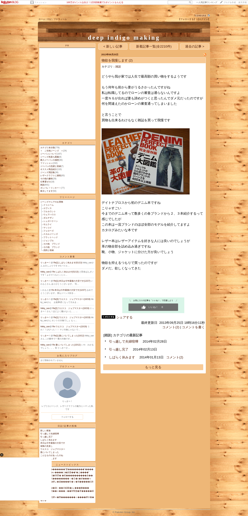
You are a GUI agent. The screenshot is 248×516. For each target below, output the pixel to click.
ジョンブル (48, 240)
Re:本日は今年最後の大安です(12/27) (69, 290)
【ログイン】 (203, 19)
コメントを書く (193, 327)
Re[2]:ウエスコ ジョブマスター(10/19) (71, 308)
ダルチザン (48, 218)
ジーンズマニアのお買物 (51, 202)
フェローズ (48, 231)
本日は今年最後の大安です (52, 443)
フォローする (67, 417)
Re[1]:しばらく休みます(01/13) (68, 262)
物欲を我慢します (115, 60)
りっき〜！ (45, 262)
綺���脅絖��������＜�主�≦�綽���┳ (65, 478)
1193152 (200, 15)
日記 (49, 19)
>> (206, 2)
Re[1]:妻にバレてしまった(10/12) (69, 335)
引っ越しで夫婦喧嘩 (49, 433)
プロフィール (60, 19)
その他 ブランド (51, 244)
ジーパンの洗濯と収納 (50, 166)
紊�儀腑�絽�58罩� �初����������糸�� (66, 475)
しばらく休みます (48, 440)
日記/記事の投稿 (67, 426)
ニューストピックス (67, 464)
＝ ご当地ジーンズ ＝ (51, 150)
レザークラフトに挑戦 (50, 175)
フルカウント (49, 211)
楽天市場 (242, 2)
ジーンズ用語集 (47, 172)
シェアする (124, 317)
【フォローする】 (187, 19)
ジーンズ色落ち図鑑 (49, 157)
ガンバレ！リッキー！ (50, 188)
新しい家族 (45, 430)
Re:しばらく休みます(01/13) (65, 272)
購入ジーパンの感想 (49, 160)
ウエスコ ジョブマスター (52, 449)
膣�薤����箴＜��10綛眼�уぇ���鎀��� (64, 488)
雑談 (42, 185)
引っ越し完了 (46, 437)
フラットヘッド (50, 237)
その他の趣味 (46, 178)
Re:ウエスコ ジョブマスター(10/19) (69, 326)
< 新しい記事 (112, 46)
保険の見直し (46, 446)
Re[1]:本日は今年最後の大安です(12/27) (72, 281)
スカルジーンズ (50, 234)
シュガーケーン (50, 221)
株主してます (46, 191)
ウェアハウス (49, 214)
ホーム (42, 19)
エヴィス (47, 208)
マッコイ (47, 227)
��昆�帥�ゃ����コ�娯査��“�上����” (64, 472)
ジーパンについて (48, 154)
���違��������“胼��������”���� (66, 469)
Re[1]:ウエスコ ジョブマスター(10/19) (72, 317)
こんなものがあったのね (51, 455)
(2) (131, 60)
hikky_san (45, 272)
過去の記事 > (194, 46)
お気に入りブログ (67, 355)
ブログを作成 (229, 2)
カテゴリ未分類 (47, 147)
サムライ (47, 224)
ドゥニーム (48, 205)
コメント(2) (170, 327)
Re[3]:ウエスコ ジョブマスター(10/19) (72, 299)
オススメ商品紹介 (48, 169)
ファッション (40, 2)
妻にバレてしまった (49, 452)
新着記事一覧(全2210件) (154, 46)
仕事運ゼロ (45, 181)
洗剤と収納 (48, 250)
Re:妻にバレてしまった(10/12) (66, 345)
